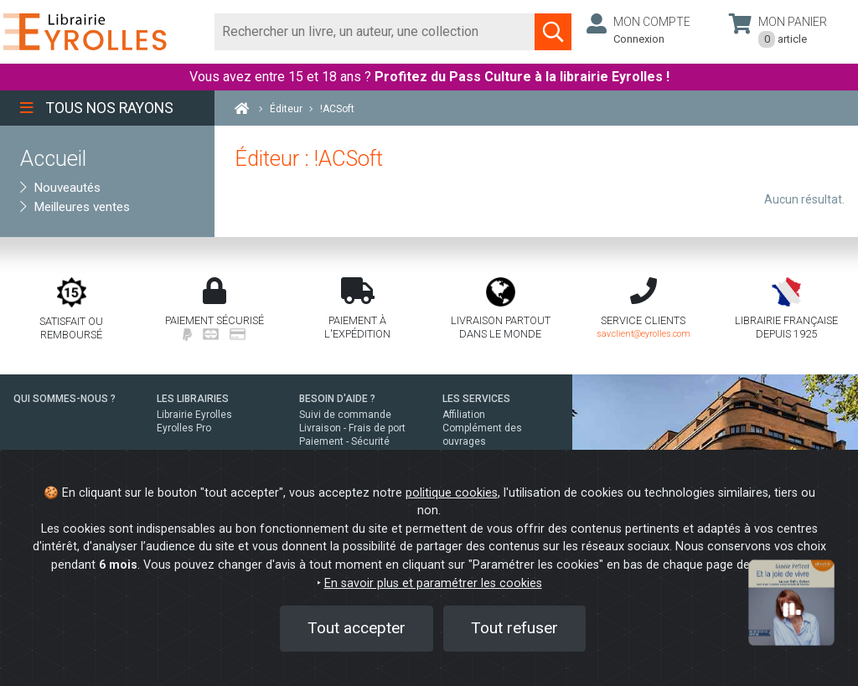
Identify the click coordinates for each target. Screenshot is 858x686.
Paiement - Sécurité (344, 441)
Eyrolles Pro (184, 428)
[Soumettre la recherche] (553, 31)
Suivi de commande (345, 414)
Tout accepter (357, 627)
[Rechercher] (374, 31)
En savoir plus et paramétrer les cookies (433, 583)
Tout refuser (514, 627)
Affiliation (463, 414)
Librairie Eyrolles (194, 414)
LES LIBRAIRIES (193, 399)
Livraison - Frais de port (352, 428)
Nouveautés (60, 187)
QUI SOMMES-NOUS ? (64, 399)
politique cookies (452, 493)
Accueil (53, 158)
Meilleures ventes (75, 206)
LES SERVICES (476, 399)
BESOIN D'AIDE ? (337, 399)
